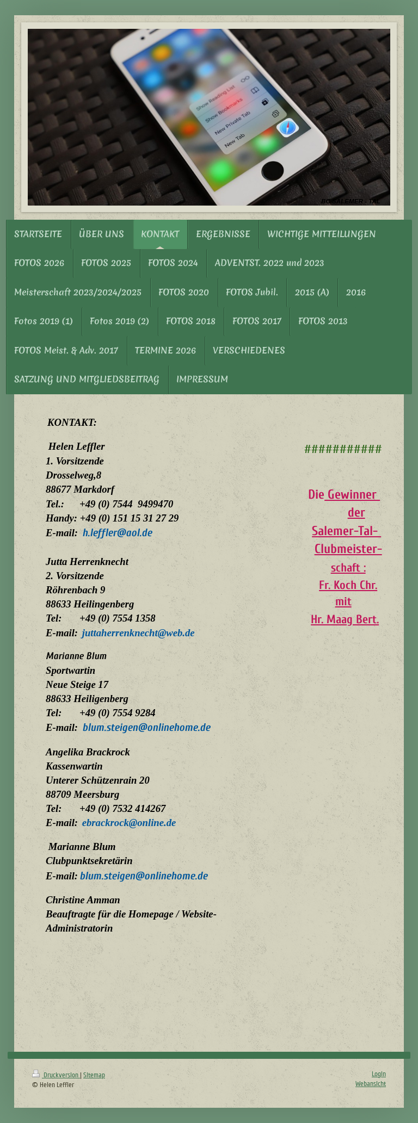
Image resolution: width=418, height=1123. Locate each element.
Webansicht (370, 1083)
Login (379, 1074)
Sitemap (94, 1075)
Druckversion (56, 1075)
